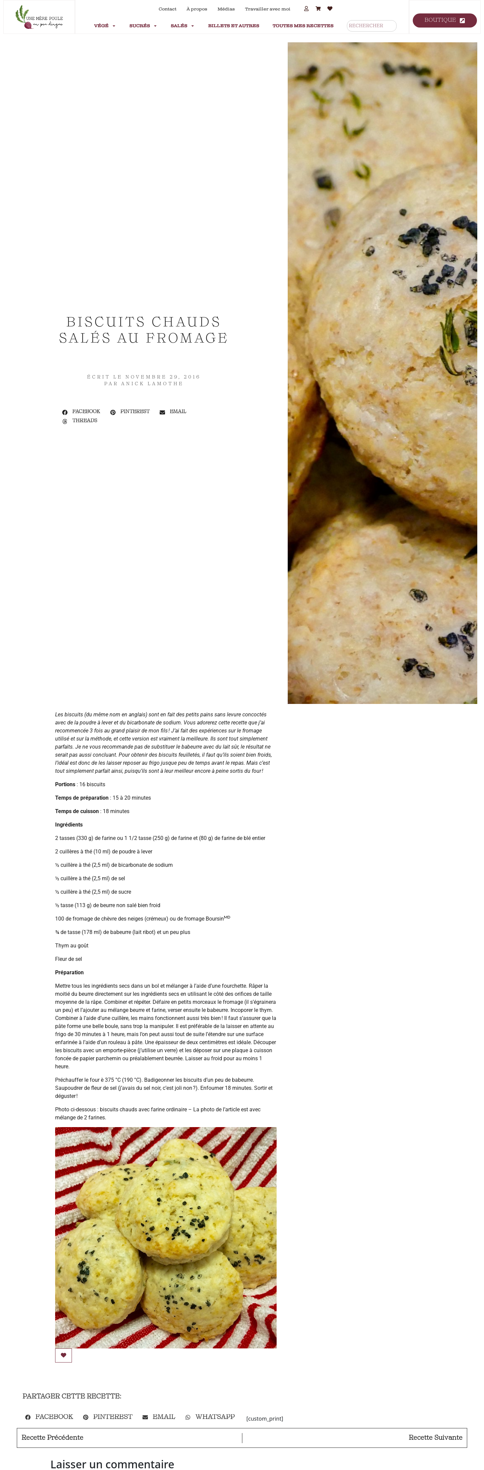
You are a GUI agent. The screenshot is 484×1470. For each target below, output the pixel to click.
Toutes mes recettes (303, 26)
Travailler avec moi (267, 9)
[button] (81, 412)
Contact (167, 9)
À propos (197, 9)
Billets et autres (233, 26)
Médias (226, 9)
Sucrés (143, 25)
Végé (105, 25)
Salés (183, 25)
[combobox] (372, 26)
